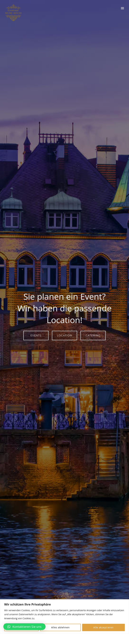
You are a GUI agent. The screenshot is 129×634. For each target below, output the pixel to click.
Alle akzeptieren (103, 627)
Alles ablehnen (60, 627)
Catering (93, 335)
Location (64, 335)
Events (35, 335)
